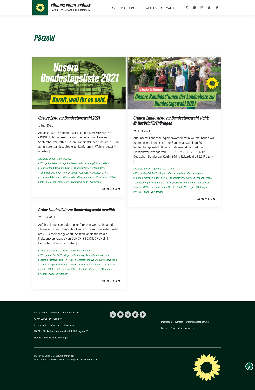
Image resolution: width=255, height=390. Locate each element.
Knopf (64, 172)
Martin (81, 177)
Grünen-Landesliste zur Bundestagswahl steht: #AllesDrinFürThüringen (171, 120)
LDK (96, 172)
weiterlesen (110, 189)
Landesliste (86, 172)
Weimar (76, 181)
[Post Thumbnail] (79, 83)
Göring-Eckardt (93, 163)
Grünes (171, 168)
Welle (85, 181)
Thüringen (64, 181)
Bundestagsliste (55, 163)
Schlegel (51, 181)
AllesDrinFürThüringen (154, 173)
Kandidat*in (66, 167)
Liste (104, 172)
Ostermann (102, 177)
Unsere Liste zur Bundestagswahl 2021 (69, 118)
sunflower (59, 359)
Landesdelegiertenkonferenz (149, 182)
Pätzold (114, 177)
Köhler (73, 172)
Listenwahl (69, 177)
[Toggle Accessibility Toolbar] (249, 366)
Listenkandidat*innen (50, 177)
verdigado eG (91, 359)
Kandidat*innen (83, 167)
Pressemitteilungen (80, 250)
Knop (56, 172)
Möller (90, 177)
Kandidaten (99, 167)
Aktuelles (43, 158)
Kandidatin (45, 172)
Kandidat (53, 167)
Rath (42, 181)
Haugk (107, 163)
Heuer (43, 167)
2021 (42, 163)
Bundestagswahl (75, 163)
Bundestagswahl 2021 (60, 158)
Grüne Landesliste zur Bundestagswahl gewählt (76, 209)
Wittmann (96, 181)
